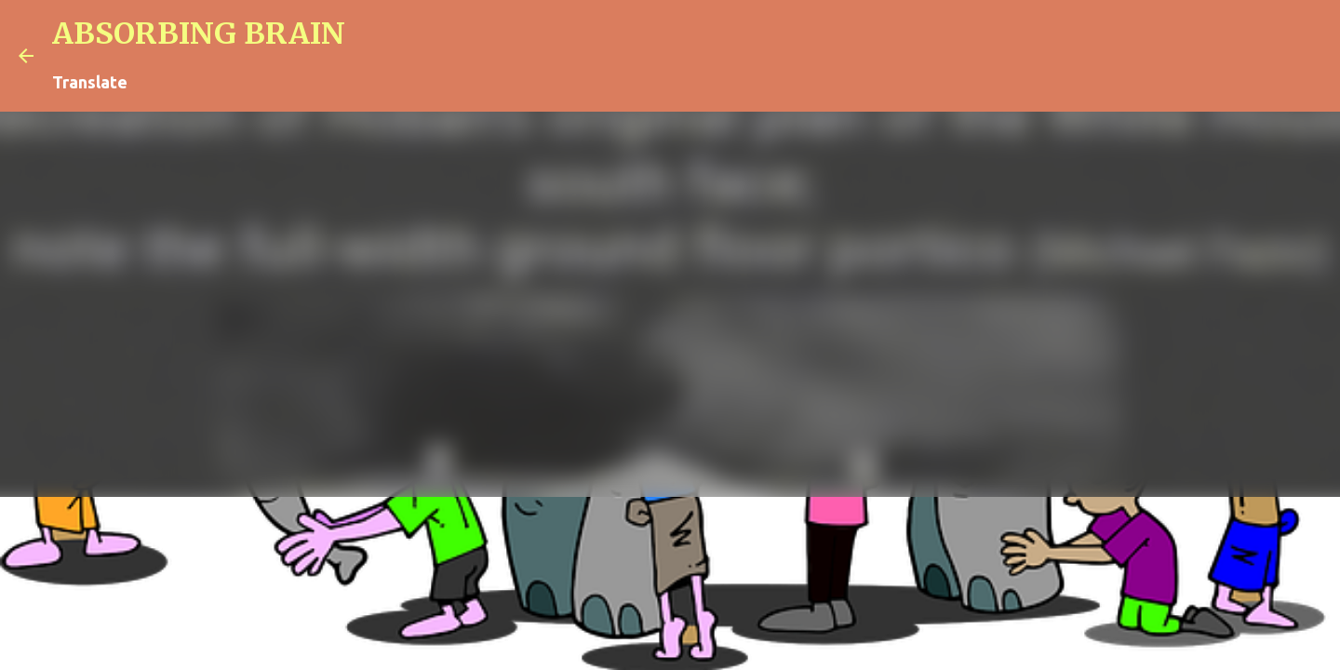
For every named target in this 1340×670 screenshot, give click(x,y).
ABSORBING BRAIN (198, 33)
